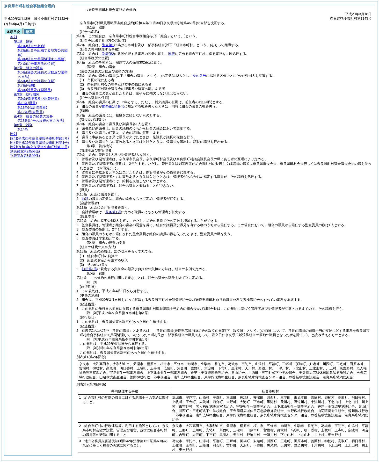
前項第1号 (89, 269)
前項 (85, 199)
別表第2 (108, 54)
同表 (171, 54)
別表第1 (108, 45)
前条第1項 (113, 212)
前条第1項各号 (113, 106)
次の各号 (199, 76)
